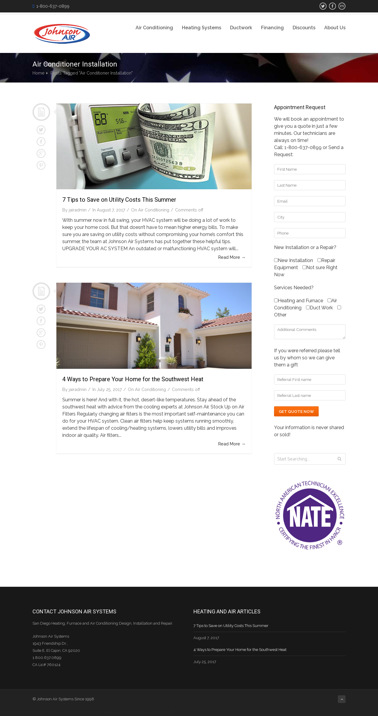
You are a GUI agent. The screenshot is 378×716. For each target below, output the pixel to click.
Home (38, 72)
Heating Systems (201, 27)
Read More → (231, 257)
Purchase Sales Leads (155, 712)
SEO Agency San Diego (58, 712)
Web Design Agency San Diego (107, 712)
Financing (272, 27)
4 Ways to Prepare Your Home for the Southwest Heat (132, 379)
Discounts (304, 27)
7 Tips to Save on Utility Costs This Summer (119, 199)
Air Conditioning (154, 27)
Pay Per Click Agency (18, 712)
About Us (335, 27)
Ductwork (241, 27)
